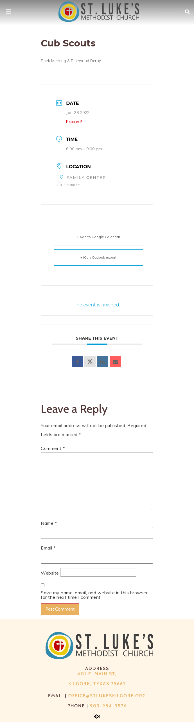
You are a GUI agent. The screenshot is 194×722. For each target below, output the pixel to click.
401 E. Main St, (97, 673)
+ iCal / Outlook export (98, 257)
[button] (187, 9)
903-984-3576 (108, 705)
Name (49, 523)
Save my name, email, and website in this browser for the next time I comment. (94, 594)
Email (48, 548)
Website (50, 573)
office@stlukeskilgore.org (107, 695)
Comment (53, 448)
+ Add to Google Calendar (98, 237)
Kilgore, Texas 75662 (97, 683)
